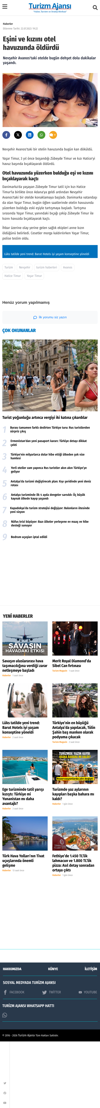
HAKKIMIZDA (12, 1035)
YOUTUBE (88, 1059)
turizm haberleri (46, 334)
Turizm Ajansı (26, 1102)
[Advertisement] (50, 640)
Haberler (8, 24)
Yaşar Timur (34, 342)
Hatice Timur (12, 342)
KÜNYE (53, 1035)
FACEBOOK (13, 1059)
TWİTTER (51, 1059)
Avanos (67, 334)
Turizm (8, 334)
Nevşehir (24, 334)
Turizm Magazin (59, 737)
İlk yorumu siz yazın (50, 384)
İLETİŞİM (91, 1035)
